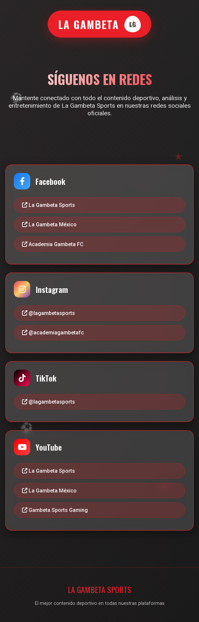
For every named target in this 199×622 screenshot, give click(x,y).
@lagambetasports (48, 313)
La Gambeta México (49, 224)
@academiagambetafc (53, 333)
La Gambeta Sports (48, 205)
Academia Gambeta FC (53, 244)
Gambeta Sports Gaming (55, 511)
